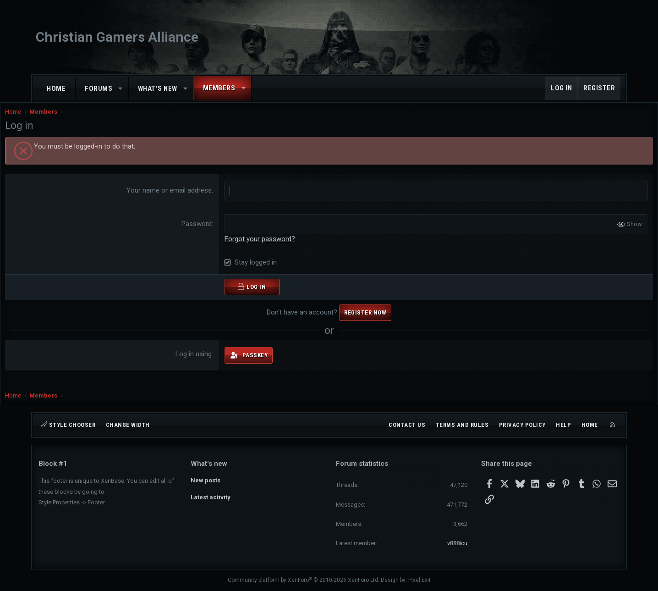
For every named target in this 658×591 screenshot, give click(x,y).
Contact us (407, 424)
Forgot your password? (271, 247)
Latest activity (210, 496)
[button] (121, 88)
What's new (157, 88)
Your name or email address (180, 199)
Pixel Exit (419, 580)
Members (219, 88)
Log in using (204, 363)
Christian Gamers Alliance (117, 37)
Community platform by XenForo (303, 580)
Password (207, 233)
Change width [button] (128, 424)
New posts (205, 479)
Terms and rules (462, 424)
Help (563, 424)
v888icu (457, 543)
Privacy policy (522, 424)
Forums (98, 88)
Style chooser (68, 424)
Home (56, 88)
